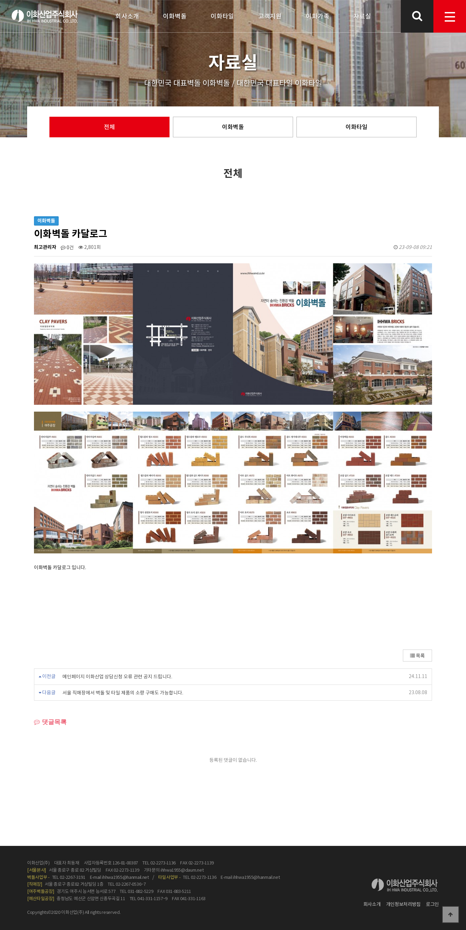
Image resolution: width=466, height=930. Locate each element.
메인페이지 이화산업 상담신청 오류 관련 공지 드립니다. (117, 677)
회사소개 (372, 904)
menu (450, 17)
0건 (67, 247)
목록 (417, 656)
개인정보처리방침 (403, 904)
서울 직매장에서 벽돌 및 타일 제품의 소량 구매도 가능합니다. (122, 692)
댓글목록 (50, 722)
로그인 (432, 904)
